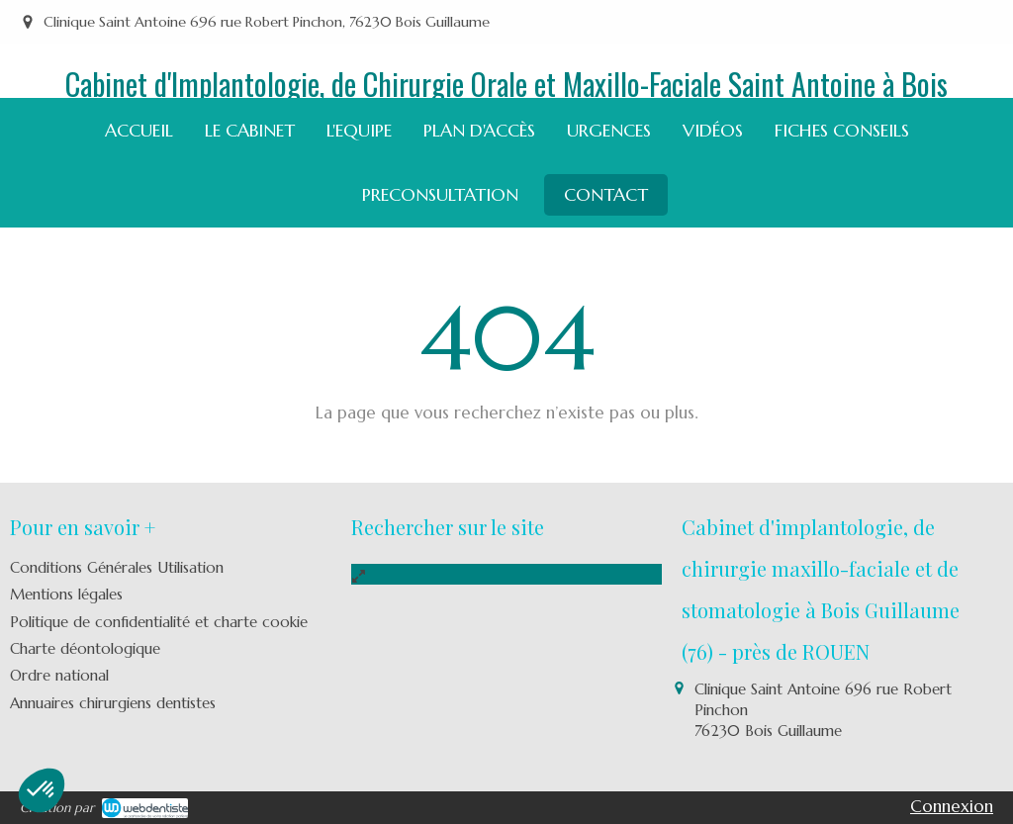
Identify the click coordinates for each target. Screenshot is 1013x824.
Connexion (951, 806)
